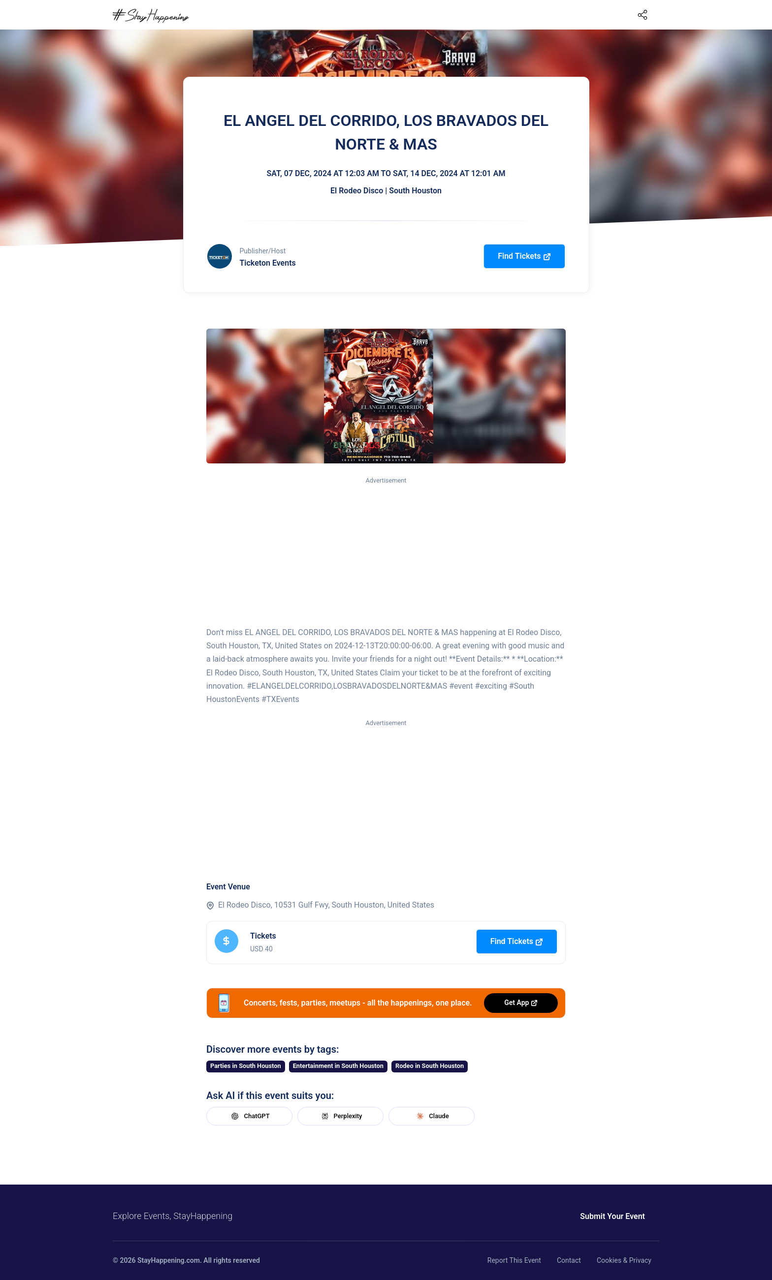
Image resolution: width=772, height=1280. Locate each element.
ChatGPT (249, 1116)
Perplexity (340, 1116)
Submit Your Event (612, 1216)
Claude (431, 1116)
